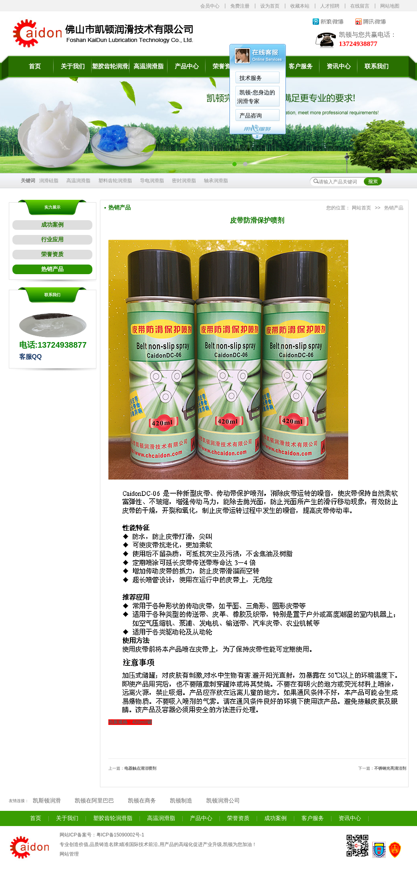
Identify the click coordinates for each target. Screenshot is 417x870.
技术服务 (250, 78)
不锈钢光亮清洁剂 (390, 768)
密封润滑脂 (184, 180)
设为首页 (269, 6)
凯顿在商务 (142, 801)
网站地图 (389, 6)
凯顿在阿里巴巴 (94, 801)
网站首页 (361, 208)
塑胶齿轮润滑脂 (110, 66)
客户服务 (301, 66)
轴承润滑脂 (216, 180)
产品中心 (187, 66)
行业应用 (52, 240)
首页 (35, 66)
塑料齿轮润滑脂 (115, 180)
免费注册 (239, 6)
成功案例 (52, 225)
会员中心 (209, 6)
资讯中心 (339, 66)
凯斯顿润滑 (47, 801)
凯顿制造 (181, 801)
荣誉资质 (225, 66)
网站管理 (69, 854)
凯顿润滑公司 (223, 801)
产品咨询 (250, 115)
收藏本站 (299, 6)
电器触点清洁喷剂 (140, 768)
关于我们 (73, 66)
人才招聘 (329, 6)
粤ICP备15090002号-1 (120, 835)
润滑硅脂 (48, 180)
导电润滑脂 (152, 180)
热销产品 (52, 269)
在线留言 (359, 6)
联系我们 (377, 66)
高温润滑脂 (149, 66)
